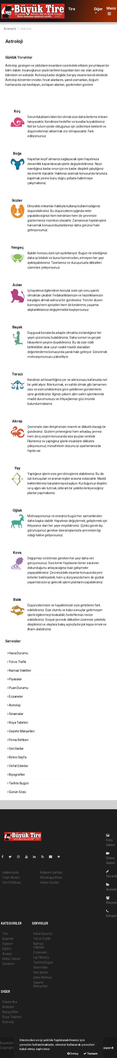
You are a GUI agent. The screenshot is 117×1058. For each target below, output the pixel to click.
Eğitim (6, 949)
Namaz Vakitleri (19, 670)
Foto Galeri (110, 840)
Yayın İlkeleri (11, 877)
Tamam (90, 1053)
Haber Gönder (49, 882)
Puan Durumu (18, 688)
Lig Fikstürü (41, 957)
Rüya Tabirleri (17, 722)
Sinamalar (15, 714)
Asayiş (7, 954)
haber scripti (8, 1052)
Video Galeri (110, 858)
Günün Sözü (16, 792)
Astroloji (26, 28)
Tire (71, 9)
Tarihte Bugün (18, 783)
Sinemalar (40, 967)
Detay (72, 1053)
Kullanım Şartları (51, 872)
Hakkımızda (10, 872)
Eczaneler (15, 696)
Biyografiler (16, 774)
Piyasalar (14, 679)
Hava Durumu (17, 653)
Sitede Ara (9, 1002)
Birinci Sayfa (16, 757)
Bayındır (7, 938)
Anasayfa (10, 28)
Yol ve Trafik (16, 662)
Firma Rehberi (18, 740)
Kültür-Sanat (11, 959)
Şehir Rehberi (42, 977)
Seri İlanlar (15, 748)
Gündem (8, 964)
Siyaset (7, 943)
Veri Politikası (11, 882)
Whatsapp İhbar (51, 877)
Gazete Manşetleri (21, 731)
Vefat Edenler (17, 766)
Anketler (8, 1007)
